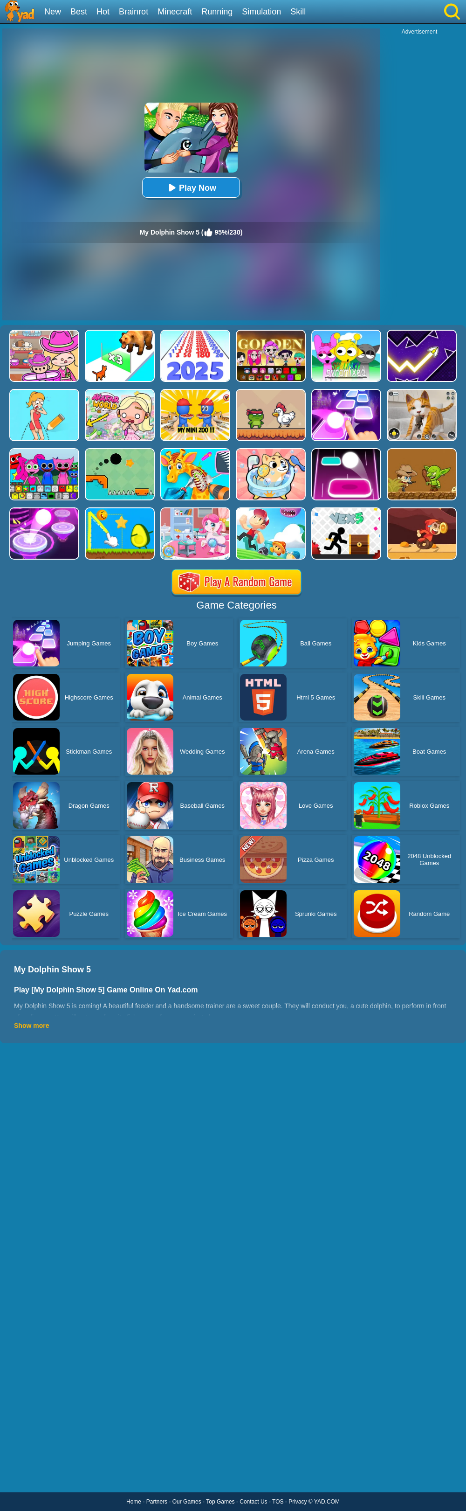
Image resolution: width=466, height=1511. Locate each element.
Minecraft (175, 11)
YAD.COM (327, 1501)
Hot (103, 11)
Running (217, 11)
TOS (277, 1501)
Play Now (191, 188)
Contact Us (253, 1501)
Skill (298, 11)
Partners (156, 1501)
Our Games (186, 1501)
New (52, 11)
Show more (31, 1025)
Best (78, 11)
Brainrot (133, 11)
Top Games (220, 1501)
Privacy (297, 1501)
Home (133, 1501)
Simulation (261, 11)
